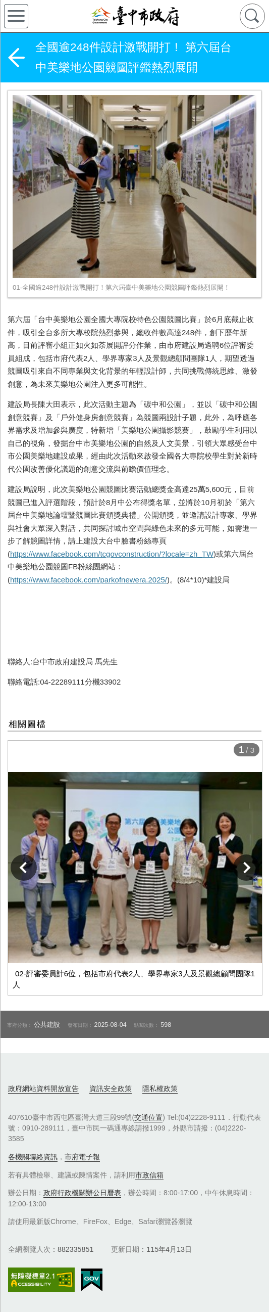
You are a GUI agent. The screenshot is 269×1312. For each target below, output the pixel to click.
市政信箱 (149, 1175)
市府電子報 (82, 1157)
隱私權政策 (160, 1088)
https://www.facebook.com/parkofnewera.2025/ (88, 579)
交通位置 (148, 1117)
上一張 (24, 867)
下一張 (246, 867)
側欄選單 (16, 16)
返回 (16, 57)
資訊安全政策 (110, 1088)
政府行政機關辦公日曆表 (82, 1193)
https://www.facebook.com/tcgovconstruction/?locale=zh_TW (111, 554)
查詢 (252, 16)
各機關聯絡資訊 (33, 1157)
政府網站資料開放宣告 (43, 1088)
